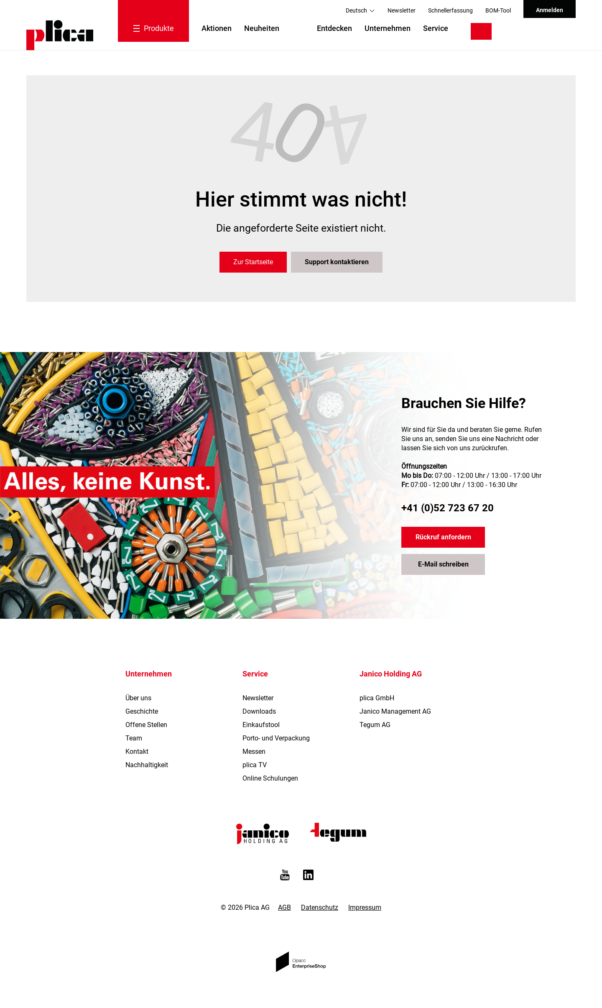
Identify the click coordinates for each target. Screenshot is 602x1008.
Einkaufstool (261, 725)
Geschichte (141, 711)
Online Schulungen (270, 778)
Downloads (259, 711)
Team (133, 738)
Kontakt (136, 751)
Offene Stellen (146, 725)
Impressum (364, 907)
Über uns (138, 698)
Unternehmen (388, 28)
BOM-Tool (498, 10)
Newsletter (402, 10)
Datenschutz (319, 907)
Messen (253, 751)
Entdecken (334, 28)
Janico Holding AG (391, 673)
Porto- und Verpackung (276, 738)
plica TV (254, 765)
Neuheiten (261, 28)
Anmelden (549, 10)
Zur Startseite (253, 262)
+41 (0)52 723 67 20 (447, 508)
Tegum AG (375, 725)
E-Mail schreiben (443, 564)
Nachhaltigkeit (146, 765)
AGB (284, 907)
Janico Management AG (395, 711)
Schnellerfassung (450, 10)
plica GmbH (377, 698)
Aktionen (217, 28)
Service (435, 28)
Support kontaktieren (337, 262)
